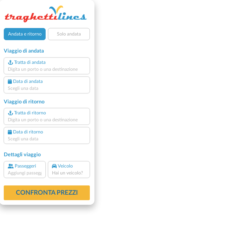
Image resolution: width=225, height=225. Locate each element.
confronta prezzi (47, 192)
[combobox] (47, 69)
